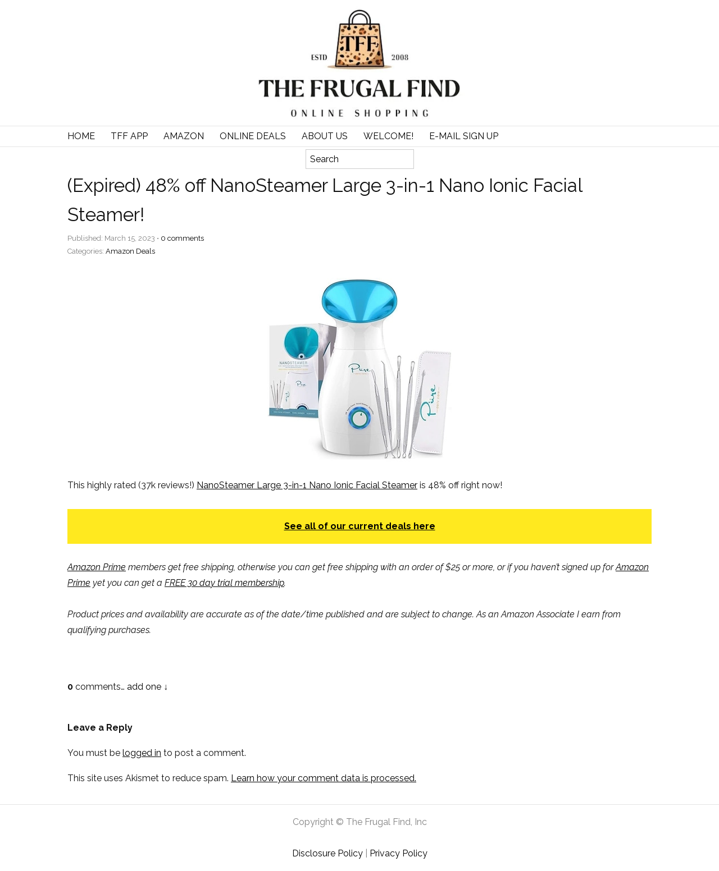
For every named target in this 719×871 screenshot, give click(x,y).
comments (182, 238)
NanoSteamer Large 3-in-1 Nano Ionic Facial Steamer (307, 485)
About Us (325, 136)
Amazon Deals (130, 251)
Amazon (183, 136)
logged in (141, 753)
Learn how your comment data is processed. (323, 778)
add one (144, 686)
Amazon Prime (96, 567)
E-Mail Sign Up (463, 136)
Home (81, 136)
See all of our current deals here (359, 526)
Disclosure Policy (327, 853)
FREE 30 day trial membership (224, 582)
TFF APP (129, 136)
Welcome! (388, 136)
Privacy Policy (398, 853)
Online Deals (253, 136)
